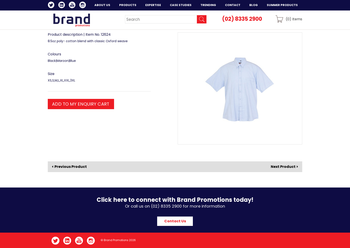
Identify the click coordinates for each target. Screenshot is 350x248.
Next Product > (284, 166)
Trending (208, 5)
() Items (294, 19)
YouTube (73, 6)
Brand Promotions (71, 20)
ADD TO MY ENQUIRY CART (80, 104)
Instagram (83, 6)
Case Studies (181, 5)
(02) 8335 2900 (242, 19)
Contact (232, 5)
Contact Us (175, 221)
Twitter (52, 6)
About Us (102, 5)
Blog (253, 5)
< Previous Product (69, 166)
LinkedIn (62, 6)
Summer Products (282, 5)
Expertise (153, 5)
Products (127, 5)
